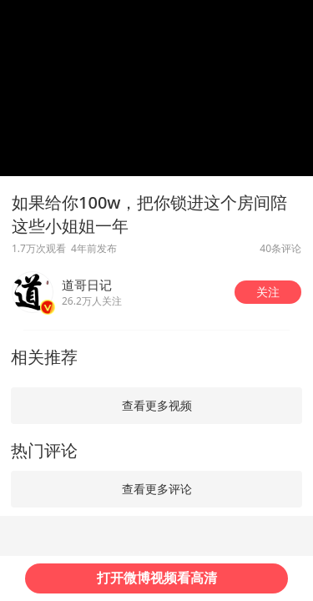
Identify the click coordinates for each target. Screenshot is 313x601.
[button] (268, 292)
